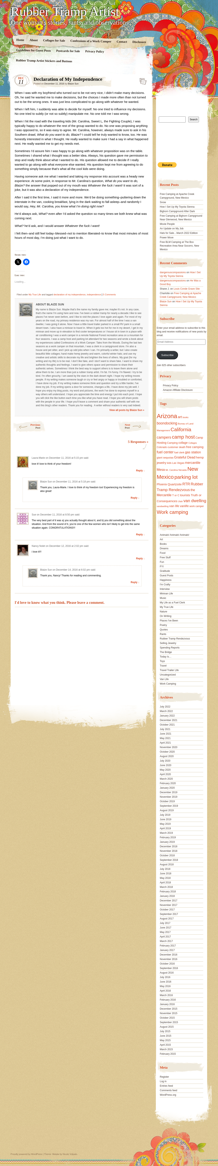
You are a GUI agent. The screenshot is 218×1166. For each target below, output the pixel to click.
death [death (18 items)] (182, 447)
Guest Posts (166, 575)
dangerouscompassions (173, 272)
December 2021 (168, 720)
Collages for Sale (54, 40)
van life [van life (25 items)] (174, 506)
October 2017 (167, 909)
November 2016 (168, 959)
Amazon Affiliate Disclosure (178, 390)
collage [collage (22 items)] (183, 442)
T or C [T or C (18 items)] (175, 495)
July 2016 (165, 977)
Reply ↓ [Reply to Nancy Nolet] (140, 558)
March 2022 (166, 711)
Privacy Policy (94, 51)
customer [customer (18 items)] (173, 447)
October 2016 (167, 963)
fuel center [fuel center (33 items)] (165, 452)
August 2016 (166, 972)
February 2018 (168, 891)
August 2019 (166, 810)
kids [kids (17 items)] (169, 463)
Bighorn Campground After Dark (177, 211)
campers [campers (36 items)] (164, 437)
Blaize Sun (73, 83)
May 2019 (165, 823)
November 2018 (168, 851)
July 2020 (165, 760)
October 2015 (167, 1017)
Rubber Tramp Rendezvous (175, 638)
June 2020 (165, 765)
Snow (163, 202)
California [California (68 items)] (181, 429)
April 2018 (165, 882)
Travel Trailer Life (169, 670)
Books (163, 544)
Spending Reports (169, 647)
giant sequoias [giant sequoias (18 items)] (165, 457)
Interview (165, 589)
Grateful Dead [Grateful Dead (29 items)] (184, 457)
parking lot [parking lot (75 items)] (185, 477)
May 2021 (165, 738)
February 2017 (168, 945)
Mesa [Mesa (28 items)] (161, 469)
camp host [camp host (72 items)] (183, 437)
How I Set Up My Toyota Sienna (177, 206)
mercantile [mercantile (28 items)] (192, 462)
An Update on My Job (171, 228)
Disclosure (139, 42)
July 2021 (165, 729)
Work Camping (168, 683)
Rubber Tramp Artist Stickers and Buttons (44, 61)
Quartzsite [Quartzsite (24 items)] (175, 484)
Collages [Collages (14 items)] (192, 443)
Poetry (163, 625)
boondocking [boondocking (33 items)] (167, 423)
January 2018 (167, 896)
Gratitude (165, 571)
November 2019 (168, 796)
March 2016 (166, 995)
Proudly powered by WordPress (26, 1154)
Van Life (164, 679)
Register (164, 1076)
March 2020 (166, 778)
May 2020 (165, 769)
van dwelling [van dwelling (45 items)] (194, 500)
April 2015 (165, 1044)
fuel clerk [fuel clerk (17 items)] (179, 452)
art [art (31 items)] (180, 417)
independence (94, 294)
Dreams (164, 548)
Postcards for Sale (68, 51)
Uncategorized (168, 674)
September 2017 (169, 914)
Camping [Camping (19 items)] (172, 442)
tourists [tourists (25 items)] (185, 495)
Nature (163, 611)
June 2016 (165, 981)
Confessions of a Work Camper (90, 41)
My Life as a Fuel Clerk (172, 602)
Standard (141, 80)
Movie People (167, 224)
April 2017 (165, 936)
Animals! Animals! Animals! (174, 535)
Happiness (165, 580)
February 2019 (168, 837)
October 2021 (167, 724)
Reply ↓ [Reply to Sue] (140, 534)
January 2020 (167, 787)
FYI (162, 566)
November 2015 (168, 1013)
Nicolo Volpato (70, 1154)
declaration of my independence (70, 294)
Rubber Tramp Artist (65, 11)
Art (161, 539)
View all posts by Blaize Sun (126, 410)
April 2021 (165, 742)
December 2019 (168, 792)
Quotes (164, 629)
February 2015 (168, 1053)
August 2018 (166, 864)
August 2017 (166, 918)
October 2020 (167, 751)
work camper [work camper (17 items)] (196, 506)
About (33, 40)
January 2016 (167, 1004)
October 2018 (167, 855)
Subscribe (167, 355)
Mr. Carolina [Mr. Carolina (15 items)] (171, 470)
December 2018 (168, 846)
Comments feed (168, 1090)
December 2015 (168, 1008)
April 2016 (165, 990)
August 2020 (166, 756)
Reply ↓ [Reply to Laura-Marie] (140, 470)
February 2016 (168, 999)
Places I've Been (169, 620)
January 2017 (167, 950)
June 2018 (165, 873)
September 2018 (169, 860)
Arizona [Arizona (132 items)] (167, 416)
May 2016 (165, 986)
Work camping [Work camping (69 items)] (172, 512)
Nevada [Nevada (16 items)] (182, 470)
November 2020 (168, 747)
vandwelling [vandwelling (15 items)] (163, 506)
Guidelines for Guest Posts (33, 50)
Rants (163, 634)
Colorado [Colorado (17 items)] (162, 447)
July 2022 (165, 706)
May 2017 (165, 932)
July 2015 (165, 1031)
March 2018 (166, 887)
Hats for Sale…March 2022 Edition (179, 233)
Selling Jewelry (168, 643)
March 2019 (166, 833)
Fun (162, 562)
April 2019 (165, 828)
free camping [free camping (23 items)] (195, 447)
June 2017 (165, 927)
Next (138, 426)
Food (162, 553)
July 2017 (165, 923)
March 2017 (166, 941)
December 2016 (168, 954)
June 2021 (165, 733)
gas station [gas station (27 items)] (193, 452)
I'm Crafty (165, 584)
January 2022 (167, 715)
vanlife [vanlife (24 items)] (184, 506)
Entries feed (166, 1085)
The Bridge (166, 652)
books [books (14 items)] (185, 417)
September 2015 (169, 1022)
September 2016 (169, 968)
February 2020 (168, 783)
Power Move (166, 237)
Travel (163, 665)
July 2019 (165, 814)
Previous (26, 426)
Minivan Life (166, 593)
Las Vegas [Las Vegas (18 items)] (178, 463)
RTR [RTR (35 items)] (186, 484)
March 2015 (166, 1049)
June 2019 (165, 819)
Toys (162, 661)
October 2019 (167, 801)
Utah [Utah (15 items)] (180, 501)
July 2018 (165, 869)
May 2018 (165, 878)
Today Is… (165, 656)
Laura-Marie (38, 457)
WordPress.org (168, 1094)
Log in (163, 1081)
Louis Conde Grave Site (187, 288)
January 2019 (167, 842)
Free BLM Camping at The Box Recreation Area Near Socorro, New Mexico (179, 246)
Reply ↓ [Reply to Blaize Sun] (135, 497)
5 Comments (109, 294)
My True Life (35, 294)
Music (163, 598)
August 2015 (166, 1026)
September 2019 (169, 805)
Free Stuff (165, 557)
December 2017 (168, 900)
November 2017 (168, 905)
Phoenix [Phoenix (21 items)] (162, 484)
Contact (121, 41)
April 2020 (165, 774)
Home (20, 40)
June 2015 (165, 1035)
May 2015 (165, 1040)
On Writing (165, 616)
